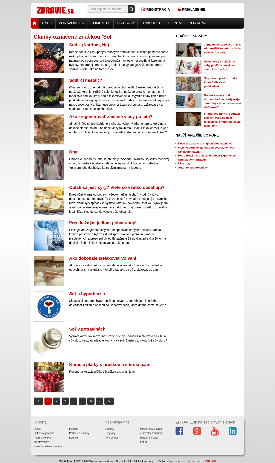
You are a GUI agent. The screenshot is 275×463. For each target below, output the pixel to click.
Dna (73, 152)
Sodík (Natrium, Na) (89, 45)
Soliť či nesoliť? (85, 80)
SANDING (210, 461)
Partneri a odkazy (79, 433)
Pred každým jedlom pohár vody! (102, 222)
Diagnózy (110, 433)
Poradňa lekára (148, 437)
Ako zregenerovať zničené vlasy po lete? (111, 116)
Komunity (100, 23)
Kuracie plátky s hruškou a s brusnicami (110, 364)
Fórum (175, 23)
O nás (37, 428)
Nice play (184, 163)
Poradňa (198, 23)
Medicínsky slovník (151, 428)
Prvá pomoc (111, 437)
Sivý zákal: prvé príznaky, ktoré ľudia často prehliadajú (221, 82)
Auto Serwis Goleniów (193, 167)
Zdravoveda (71, 23)
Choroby (109, 428)
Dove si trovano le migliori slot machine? (205, 143)
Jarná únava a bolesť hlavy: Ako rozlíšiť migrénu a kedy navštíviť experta (222, 48)
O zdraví (125, 23)
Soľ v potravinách (87, 329)
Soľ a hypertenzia (87, 293)
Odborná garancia (44, 433)
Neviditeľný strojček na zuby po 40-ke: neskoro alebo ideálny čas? (219, 65)
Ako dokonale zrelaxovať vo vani (102, 258)
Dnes (47, 23)
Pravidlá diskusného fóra (48, 446)
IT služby (189, 461)
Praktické (151, 23)
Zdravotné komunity (151, 433)
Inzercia (73, 428)
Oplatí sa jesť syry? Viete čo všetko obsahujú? (117, 187)
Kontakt (73, 437)
